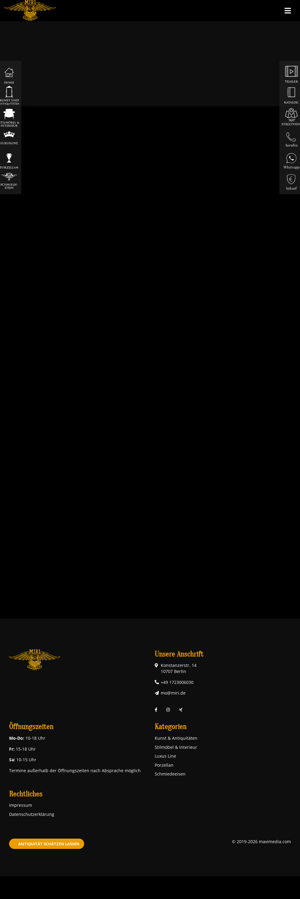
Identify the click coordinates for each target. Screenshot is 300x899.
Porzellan (164, 765)
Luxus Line (165, 756)
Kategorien (170, 727)
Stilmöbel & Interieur (176, 747)
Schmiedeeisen (170, 774)
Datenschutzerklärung (31, 814)
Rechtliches (25, 794)
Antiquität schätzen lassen (49, 844)
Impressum (20, 805)
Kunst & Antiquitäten (176, 738)
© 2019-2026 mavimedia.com (261, 841)
